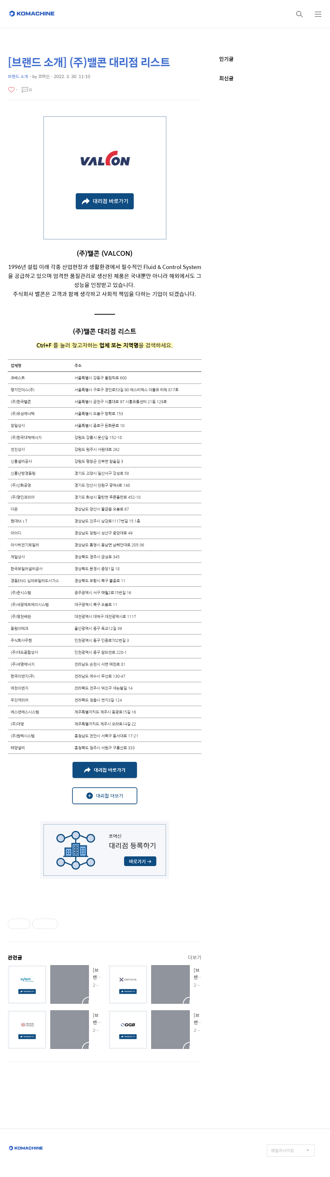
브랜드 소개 (18, 76)
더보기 (194, 957)
